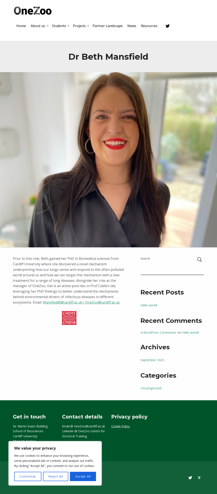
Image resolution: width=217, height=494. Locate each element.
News (131, 25)
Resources (149, 25)
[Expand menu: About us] (47, 26)
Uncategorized (150, 388)
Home (21, 25)
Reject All (55, 476)
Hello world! (148, 305)
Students (59, 25)
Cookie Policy (120, 426)
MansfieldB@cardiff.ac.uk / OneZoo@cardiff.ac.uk (81, 302)
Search (145, 258)
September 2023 (152, 360)
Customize (27, 476)
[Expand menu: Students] (68, 26)
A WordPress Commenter (158, 332)
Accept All (83, 476)
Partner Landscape (108, 25)
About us (38, 25)
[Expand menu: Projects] (88, 26)
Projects (79, 25)
